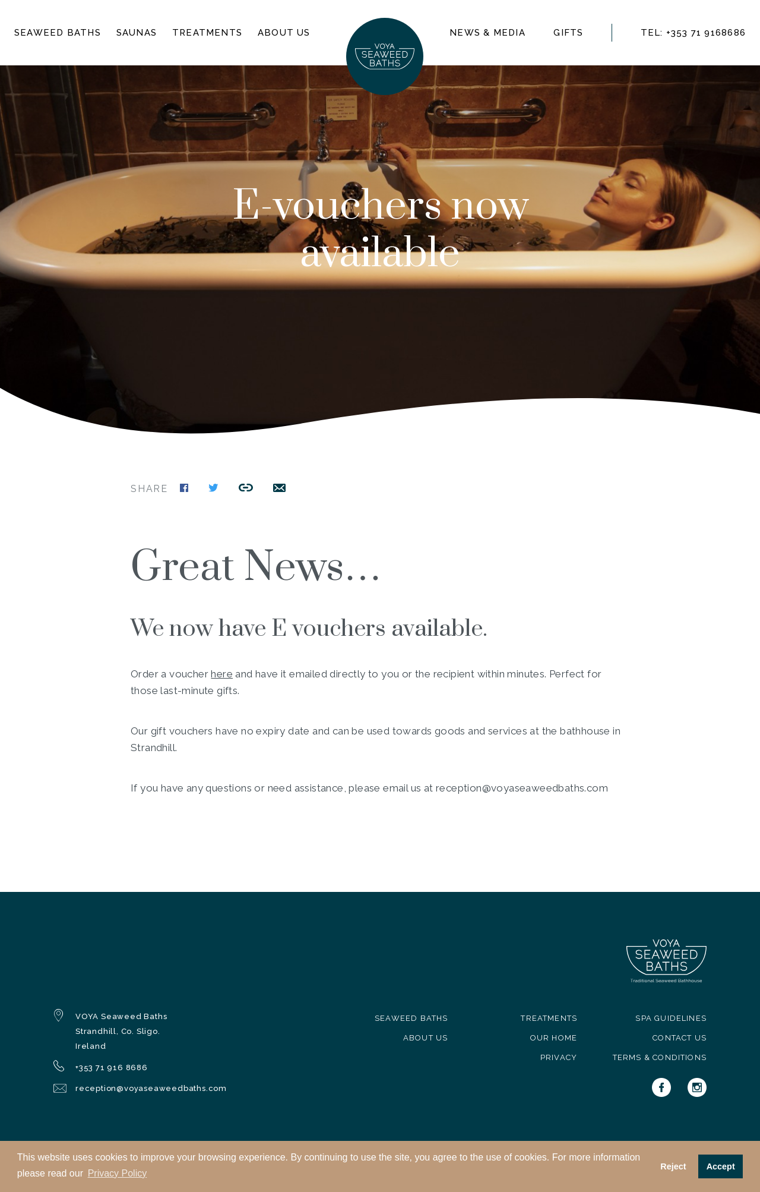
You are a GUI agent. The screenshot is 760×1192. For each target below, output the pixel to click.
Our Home (553, 1037)
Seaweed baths (57, 32)
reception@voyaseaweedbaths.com (151, 1088)
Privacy (558, 1057)
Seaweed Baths (411, 1018)
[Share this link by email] (279, 489)
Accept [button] (721, 1166)
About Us (425, 1037)
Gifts (568, 32)
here (222, 674)
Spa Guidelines (671, 1018)
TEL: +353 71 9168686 (693, 32)
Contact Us (680, 1037)
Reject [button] (673, 1166)
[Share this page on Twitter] (213, 489)
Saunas (136, 32)
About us (284, 32)
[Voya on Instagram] (697, 1087)
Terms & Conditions (660, 1057)
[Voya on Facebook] (661, 1087)
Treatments (207, 32)
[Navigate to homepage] (384, 56)
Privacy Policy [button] (117, 1173)
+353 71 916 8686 (111, 1067)
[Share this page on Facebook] (184, 489)
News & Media (487, 32)
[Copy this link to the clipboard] (245, 489)
